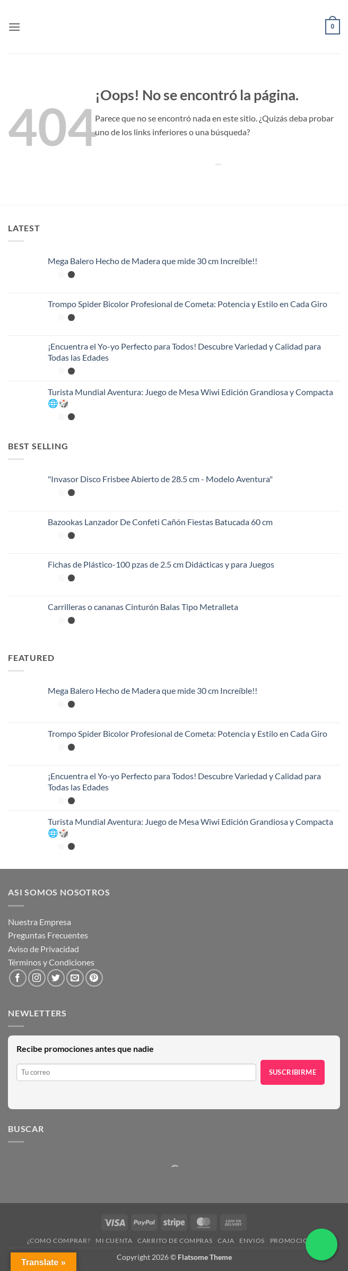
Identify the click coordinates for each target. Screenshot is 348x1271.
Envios (252, 1240)
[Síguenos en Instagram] (37, 978)
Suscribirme (292, 1072)
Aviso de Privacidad (43, 949)
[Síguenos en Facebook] (18, 978)
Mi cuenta (114, 1240)
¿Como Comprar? (59, 1240)
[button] (14, 27)
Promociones (295, 1240)
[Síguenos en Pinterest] (94, 978)
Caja (226, 1240)
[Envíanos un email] (75, 978)
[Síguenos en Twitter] (56, 978)
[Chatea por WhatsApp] (321, 1244)
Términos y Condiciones (51, 962)
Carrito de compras (174, 1240)
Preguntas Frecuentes (48, 935)
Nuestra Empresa (39, 922)
